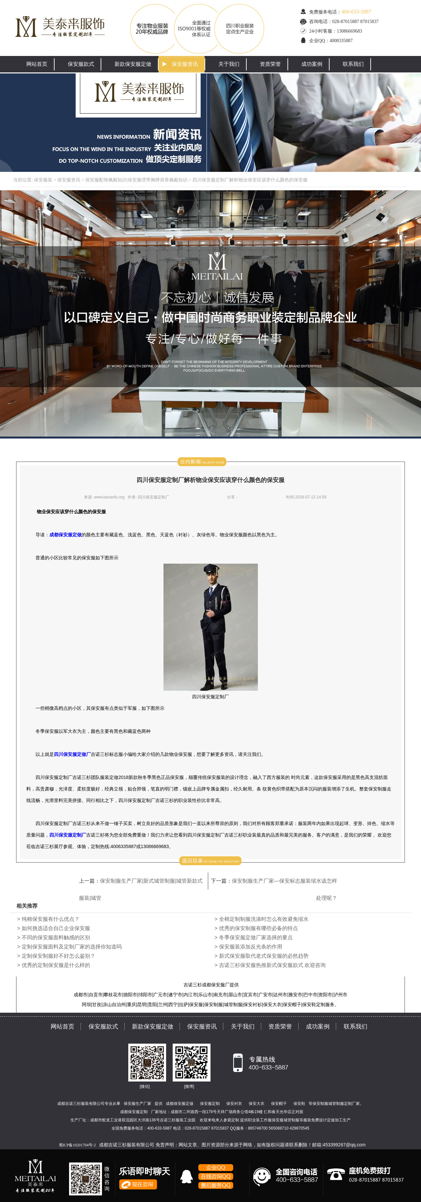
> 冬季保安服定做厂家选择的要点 (253, 937)
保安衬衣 (234, 1103)
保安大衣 (256, 1103)
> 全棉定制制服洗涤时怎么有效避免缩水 (261, 919)
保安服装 (43, 179)
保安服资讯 (185, 64)
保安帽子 (279, 1103)
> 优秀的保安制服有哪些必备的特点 (256, 928)
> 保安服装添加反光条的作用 (248, 946)
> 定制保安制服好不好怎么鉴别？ (56, 956)
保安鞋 (299, 1103)
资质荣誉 (270, 64)
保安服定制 (210, 1103)
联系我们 (353, 64)
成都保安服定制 (134, 1111)
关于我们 (228, 64)
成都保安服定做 (179, 1103)
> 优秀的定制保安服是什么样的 (53, 965)
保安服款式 (81, 64)
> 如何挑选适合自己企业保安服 (53, 928)
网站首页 (36, 64)
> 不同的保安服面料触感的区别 (53, 937)
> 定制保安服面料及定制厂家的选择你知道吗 (69, 946)
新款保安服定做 (132, 64)
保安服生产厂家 (137, 1103)
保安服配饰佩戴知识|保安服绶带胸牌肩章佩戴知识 (136, 179)
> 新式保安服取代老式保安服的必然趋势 (261, 956)
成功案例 (311, 64)
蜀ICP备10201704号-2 (77, 1145)
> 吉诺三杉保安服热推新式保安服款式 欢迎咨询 (270, 965)
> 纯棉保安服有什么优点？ (48, 919)
